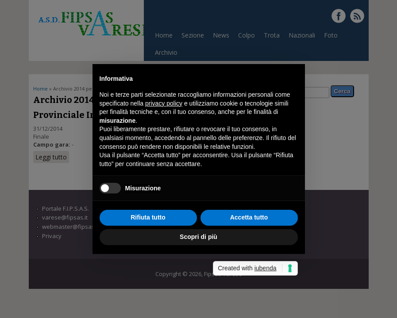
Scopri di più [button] (198, 236)
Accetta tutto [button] (249, 217)
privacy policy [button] (163, 103)
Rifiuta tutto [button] (148, 217)
